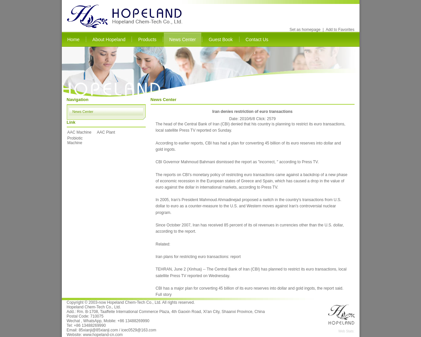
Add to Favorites (340, 29)
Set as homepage (304, 29)
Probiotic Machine (75, 140)
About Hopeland (108, 39)
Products (147, 39)
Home (73, 39)
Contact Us (257, 39)
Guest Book (221, 39)
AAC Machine (79, 132)
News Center (182, 39)
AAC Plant (106, 132)
